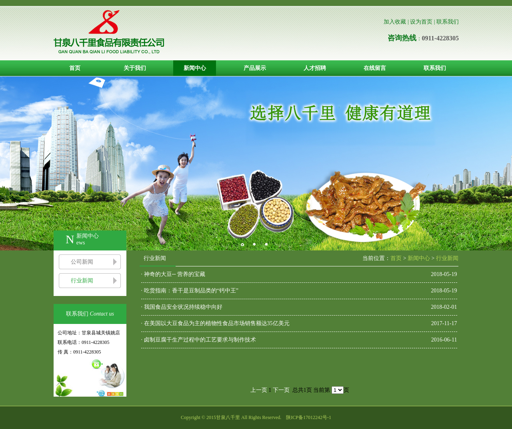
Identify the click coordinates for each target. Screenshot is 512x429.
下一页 (281, 390)
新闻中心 (195, 68)
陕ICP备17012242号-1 (308, 417)
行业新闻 (82, 281)
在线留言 (375, 68)
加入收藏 (395, 22)
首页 (74, 68)
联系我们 (447, 22)
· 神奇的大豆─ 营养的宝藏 (173, 274)
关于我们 (135, 68)
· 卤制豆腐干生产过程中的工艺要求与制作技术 (198, 340)
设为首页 (421, 22)
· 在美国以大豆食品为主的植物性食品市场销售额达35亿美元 (215, 323)
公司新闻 (82, 262)
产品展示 (255, 68)
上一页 (258, 390)
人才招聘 (315, 68)
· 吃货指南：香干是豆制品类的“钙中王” (189, 291)
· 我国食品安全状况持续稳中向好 (181, 307)
